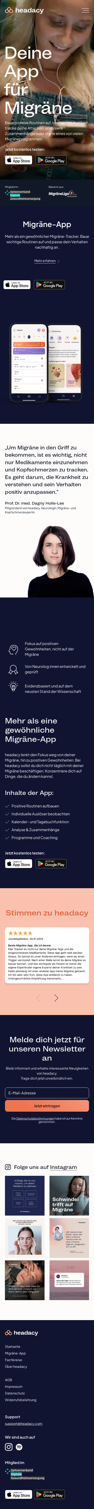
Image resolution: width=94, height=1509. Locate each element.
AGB (8, 1380)
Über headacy (16, 1366)
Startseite (12, 1346)
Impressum (14, 1386)
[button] (38, 998)
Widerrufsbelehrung (20, 1400)
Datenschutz (15, 1393)
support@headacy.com (23, 1423)
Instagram (63, 1167)
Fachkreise (13, 1360)
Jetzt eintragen (47, 1105)
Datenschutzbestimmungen (35, 1118)
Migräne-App (15, 1353)
